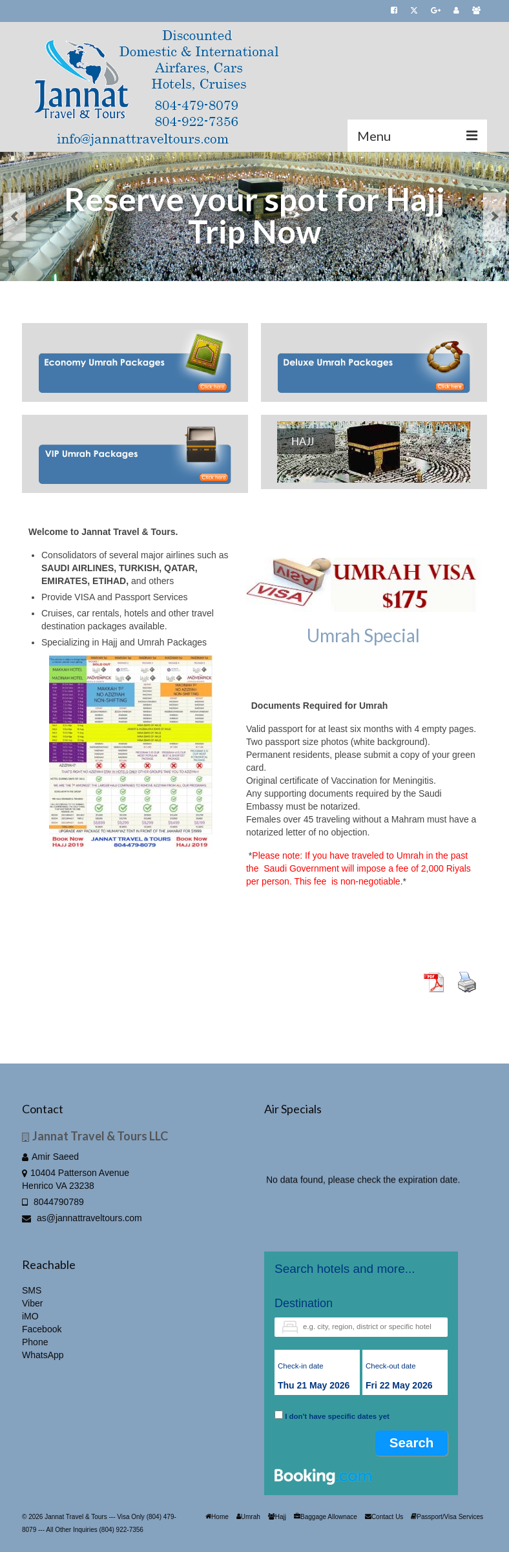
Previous (14, 217)
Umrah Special (363, 635)
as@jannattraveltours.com (82, 1218)
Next (494, 217)
